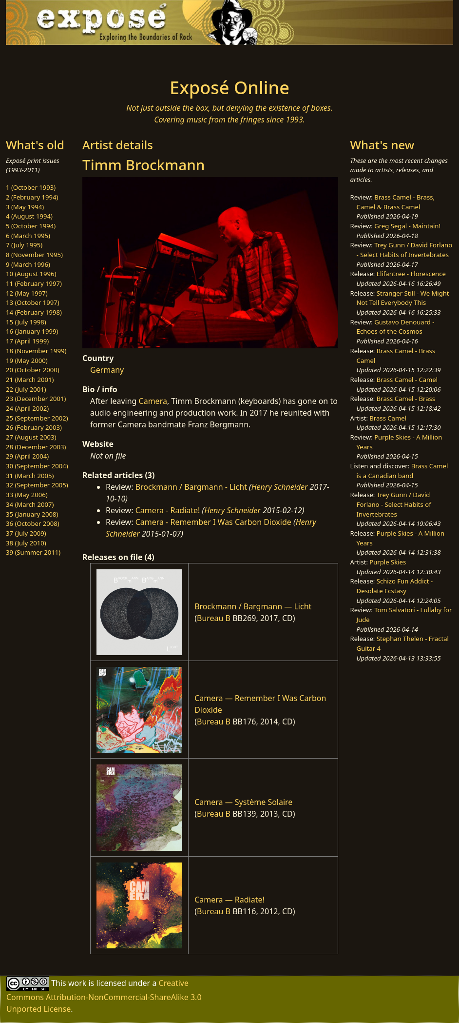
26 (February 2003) (34, 427)
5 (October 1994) (31, 225)
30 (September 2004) (37, 465)
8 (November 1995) (34, 254)
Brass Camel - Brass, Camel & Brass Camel (396, 202)
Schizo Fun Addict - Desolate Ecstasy (395, 586)
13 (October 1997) (32, 302)
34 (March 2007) (30, 504)
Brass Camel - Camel (407, 379)
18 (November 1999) (36, 350)
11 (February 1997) (34, 283)
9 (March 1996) (28, 264)
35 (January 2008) (32, 514)
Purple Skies (387, 562)
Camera (153, 401)
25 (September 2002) (37, 418)
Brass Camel (387, 418)
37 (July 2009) (26, 533)
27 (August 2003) (31, 437)
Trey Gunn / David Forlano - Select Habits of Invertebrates (405, 250)
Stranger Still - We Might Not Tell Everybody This (403, 298)
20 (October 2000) (32, 369)
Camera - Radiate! (167, 510)
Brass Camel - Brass (406, 398)
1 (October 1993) (31, 187)
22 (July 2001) (26, 389)
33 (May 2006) (27, 494)
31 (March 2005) (30, 475)
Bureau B (213, 618)
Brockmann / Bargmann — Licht (252, 606)
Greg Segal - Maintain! (407, 225)
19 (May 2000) (27, 360)
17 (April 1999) (27, 341)
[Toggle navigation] (79, 58)
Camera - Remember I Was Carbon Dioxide (213, 522)
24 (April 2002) (27, 408)
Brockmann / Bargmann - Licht (191, 486)
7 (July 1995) (24, 245)
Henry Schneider (279, 486)
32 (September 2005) (37, 485)
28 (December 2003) (36, 446)
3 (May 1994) (25, 206)
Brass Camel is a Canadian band (402, 470)
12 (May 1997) (27, 293)
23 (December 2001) (36, 398)
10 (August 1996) (31, 273)
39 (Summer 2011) (33, 552)
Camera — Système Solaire (243, 802)
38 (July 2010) (26, 543)
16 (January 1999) (32, 331)
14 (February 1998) (34, 312)
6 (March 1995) (28, 235)
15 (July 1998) (26, 322)
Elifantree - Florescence (411, 273)
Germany (107, 369)
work (77, 983)
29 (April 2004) (27, 456)
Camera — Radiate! (229, 899)
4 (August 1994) (29, 216)
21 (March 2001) (30, 379)
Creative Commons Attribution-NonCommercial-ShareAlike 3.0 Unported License (104, 996)
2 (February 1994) (32, 197)
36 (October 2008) (32, 523)
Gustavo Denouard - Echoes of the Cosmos (396, 327)
